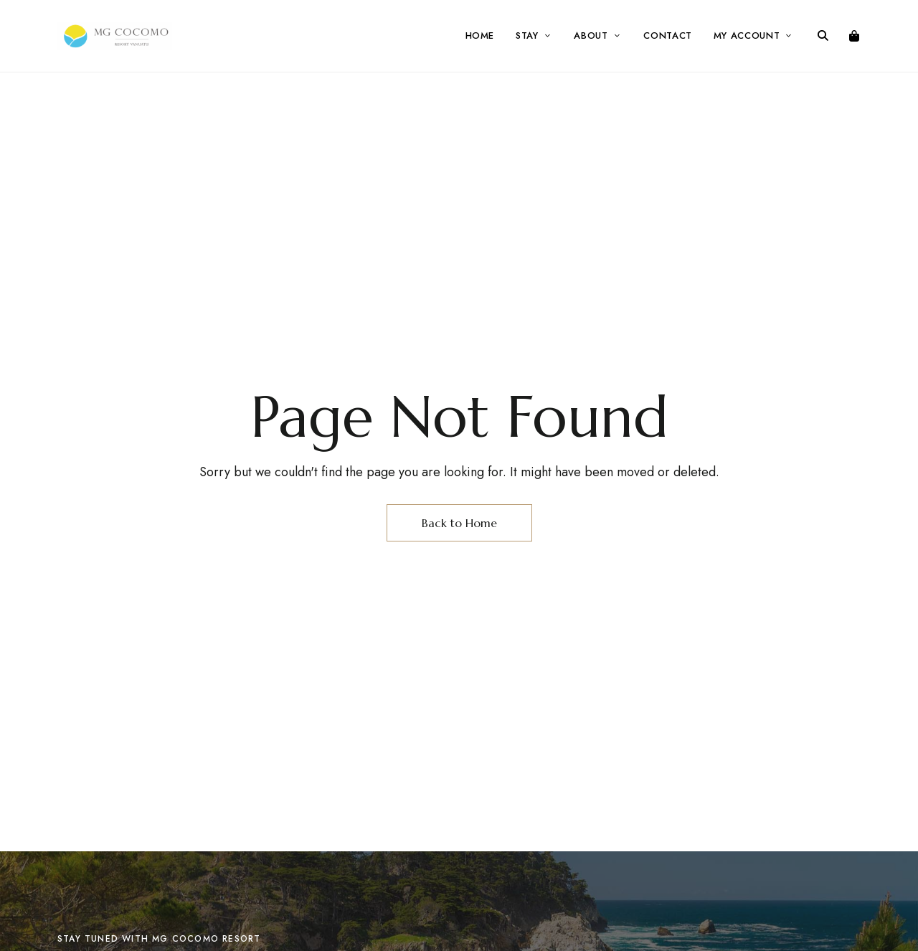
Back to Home (459, 523)
